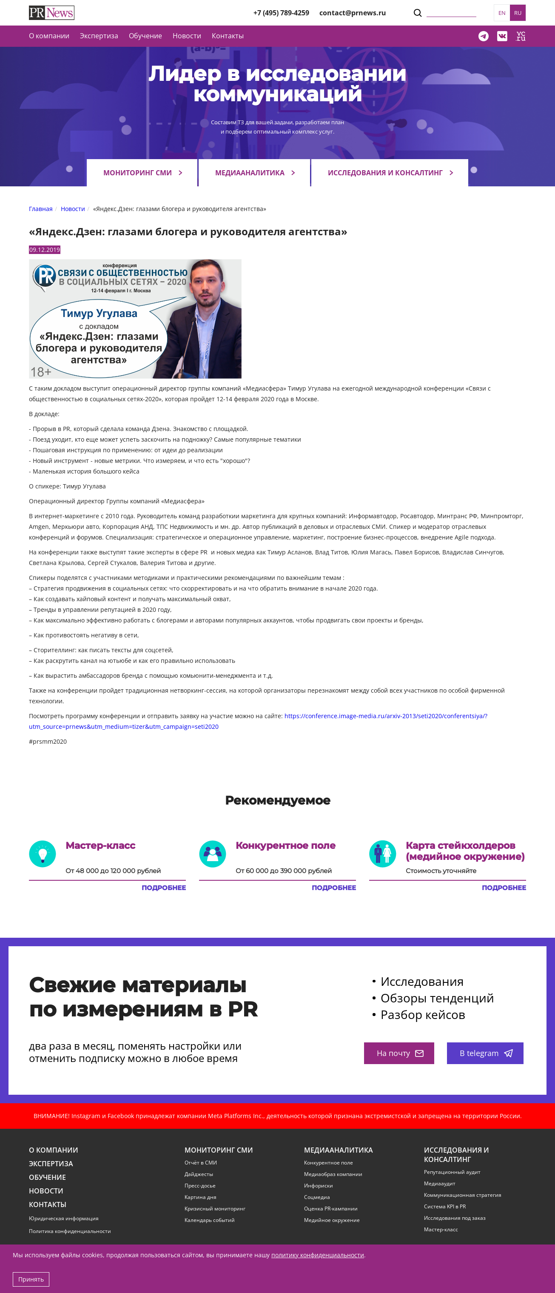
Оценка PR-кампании (331, 1208)
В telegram (486, 1053)
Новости (187, 35)
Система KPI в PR (445, 1206)
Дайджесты (199, 1174)
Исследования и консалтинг (385, 172)
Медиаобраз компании (333, 1174)
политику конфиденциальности (317, 1255)
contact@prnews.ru (352, 12)
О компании (49, 35)
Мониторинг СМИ (137, 172)
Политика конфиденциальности (70, 1231)
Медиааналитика (250, 172)
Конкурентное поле (328, 1162)
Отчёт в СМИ (201, 1162)
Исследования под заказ (455, 1218)
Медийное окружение (332, 1220)
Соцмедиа (317, 1197)
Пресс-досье (200, 1185)
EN (502, 13)
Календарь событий (210, 1220)
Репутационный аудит (452, 1172)
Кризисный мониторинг (215, 1208)
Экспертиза (51, 1163)
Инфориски (318, 1185)
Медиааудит (439, 1183)
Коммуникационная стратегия (462, 1195)
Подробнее (164, 888)
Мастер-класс (441, 1229)
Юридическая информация (64, 1218)
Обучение (145, 35)
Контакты (228, 35)
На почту (400, 1053)
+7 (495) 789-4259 (281, 12)
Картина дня (200, 1197)
